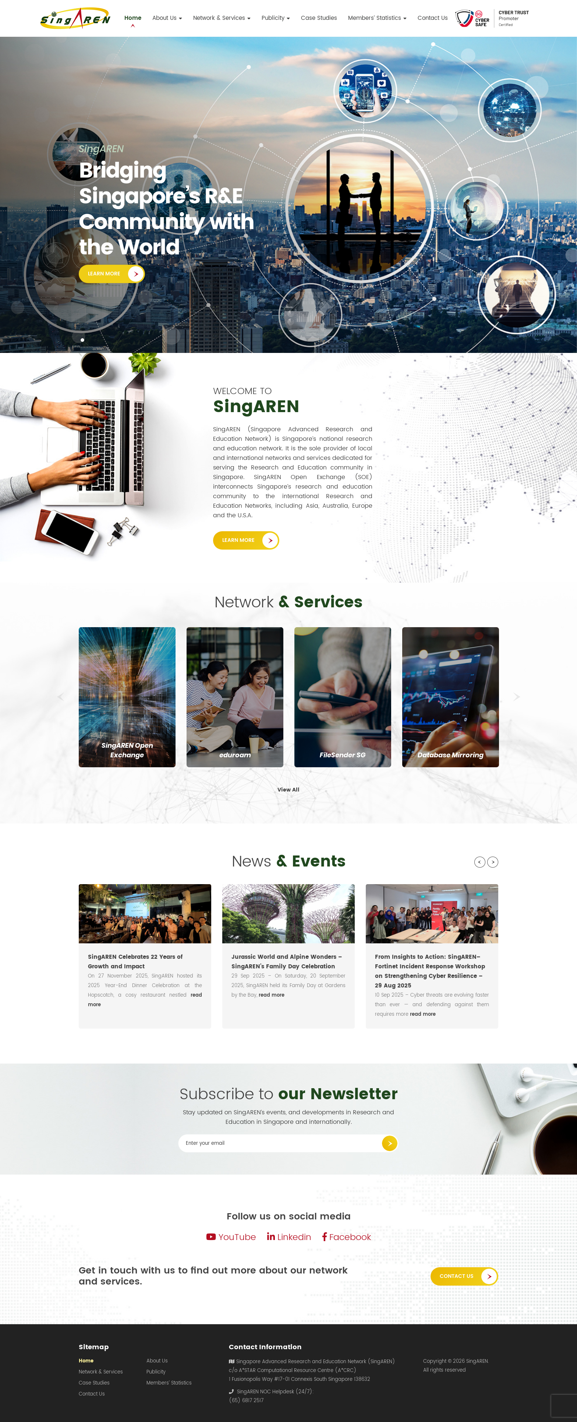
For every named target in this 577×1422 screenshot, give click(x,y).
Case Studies (94, 1383)
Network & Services (101, 1372)
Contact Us (457, 1276)
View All (288, 790)
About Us (157, 1361)
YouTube (231, 1237)
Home (86, 1361)
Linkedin (289, 1237)
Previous (60, 697)
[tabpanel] (288, 195)
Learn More (104, 278)
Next (516, 697)
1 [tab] (82, 340)
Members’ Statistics (169, 1383)
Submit (389, 1143)
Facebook (346, 1237)
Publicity (156, 1372)
